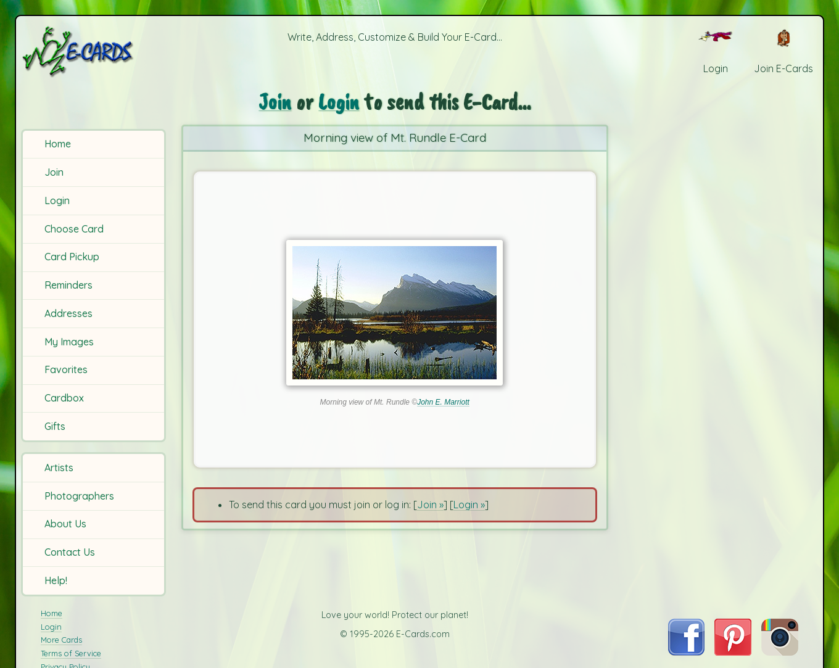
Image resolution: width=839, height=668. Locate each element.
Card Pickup (71, 256)
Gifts (54, 426)
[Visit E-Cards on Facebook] (686, 652)
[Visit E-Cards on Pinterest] (732, 652)
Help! (55, 580)
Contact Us (69, 552)
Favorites (66, 369)
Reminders (68, 285)
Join (54, 172)
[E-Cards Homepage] (95, 51)
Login (57, 200)
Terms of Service (71, 653)
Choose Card (74, 229)
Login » (469, 504)
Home (57, 144)
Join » (430, 504)
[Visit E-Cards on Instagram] (779, 652)
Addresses (68, 313)
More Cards (61, 640)
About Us (65, 523)
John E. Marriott (443, 402)
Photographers (79, 496)
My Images (69, 342)
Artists (58, 467)
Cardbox (64, 398)
